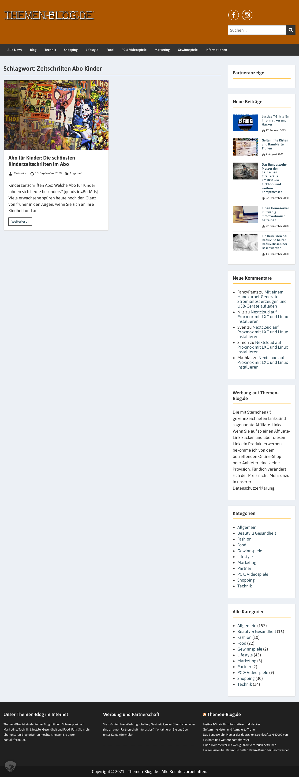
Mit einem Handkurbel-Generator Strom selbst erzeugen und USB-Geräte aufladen (262, 299)
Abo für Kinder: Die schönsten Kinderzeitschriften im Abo (41, 161)
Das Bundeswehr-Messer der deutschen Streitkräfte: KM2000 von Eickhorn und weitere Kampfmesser (274, 178)
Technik (50, 50)
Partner (244, 568)
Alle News (14, 50)
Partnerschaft (129, 729)
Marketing (162, 50)
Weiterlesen (20, 221)
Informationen (216, 50)
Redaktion (20, 173)
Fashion (244, 539)
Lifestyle (92, 50)
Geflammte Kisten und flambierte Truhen (275, 144)
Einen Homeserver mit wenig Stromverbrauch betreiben (275, 214)
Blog (33, 50)
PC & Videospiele (134, 50)
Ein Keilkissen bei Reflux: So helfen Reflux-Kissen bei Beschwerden (274, 242)
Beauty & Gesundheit (256, 533)
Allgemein (76, 173)
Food (110, 50)
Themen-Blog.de (224, 714)
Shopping (71, 50)
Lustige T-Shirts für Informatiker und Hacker (275, 120)
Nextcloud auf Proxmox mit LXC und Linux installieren (262, 316)
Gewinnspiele (188, 50)
